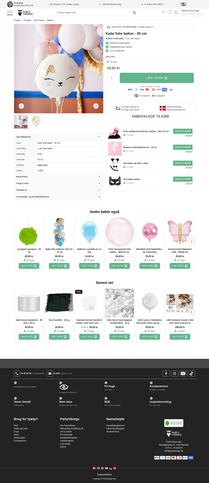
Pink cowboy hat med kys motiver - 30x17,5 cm (146, 131)
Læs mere (110, 56)
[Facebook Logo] (166, 373)
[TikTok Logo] (191, 373)
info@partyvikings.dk (173, 451)
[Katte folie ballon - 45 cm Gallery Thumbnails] (28, 122)
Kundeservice (20, 441)
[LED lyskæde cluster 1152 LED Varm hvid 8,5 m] (180, 337)
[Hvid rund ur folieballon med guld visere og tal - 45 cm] (149, 337)
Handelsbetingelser (69, 438)
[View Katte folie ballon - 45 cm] (21, 122)
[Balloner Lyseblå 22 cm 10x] (89, 266)
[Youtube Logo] (183, 373)
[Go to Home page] (25, 13)
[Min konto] (163, 12)
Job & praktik (66, 431)
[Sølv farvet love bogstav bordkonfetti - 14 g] (119, 337)
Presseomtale (66, 434)
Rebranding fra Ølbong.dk (71, 428)
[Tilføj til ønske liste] (99, 28)
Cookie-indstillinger (104, 474)
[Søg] (134, 13)
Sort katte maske (131, 179)
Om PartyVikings (67, 425)
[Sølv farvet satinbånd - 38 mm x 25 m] (29, 337)
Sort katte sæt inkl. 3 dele (135, 163)
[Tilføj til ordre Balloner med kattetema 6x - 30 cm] (183, 147)
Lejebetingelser (67, 441)
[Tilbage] (21, 106)
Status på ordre (21, 428)
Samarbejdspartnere (115, 425)
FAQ (16, 425)
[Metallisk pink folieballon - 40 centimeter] (149, 266)
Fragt (16, 431)
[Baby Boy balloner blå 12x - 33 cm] (59, 266)
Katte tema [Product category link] (42, 165)
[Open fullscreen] (58, 68)
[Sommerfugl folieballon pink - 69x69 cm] (180, 266)
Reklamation (19, 438)
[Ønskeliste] (169, 12)
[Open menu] (10, 12)
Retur (16, 434)
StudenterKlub (112, 431)
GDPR (63, 447)
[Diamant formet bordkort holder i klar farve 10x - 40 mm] (89, 337)
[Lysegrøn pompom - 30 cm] (29, 266)
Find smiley (65, 444)
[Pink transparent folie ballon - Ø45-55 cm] (119, 266)
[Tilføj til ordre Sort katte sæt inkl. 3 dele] (183, 163)
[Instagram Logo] (174, 373)
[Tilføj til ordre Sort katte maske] (183, 179)
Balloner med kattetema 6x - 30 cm (140, 147)
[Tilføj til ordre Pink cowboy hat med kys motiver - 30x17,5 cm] (183, 131)
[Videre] (96, 106)
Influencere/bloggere (115, 428)
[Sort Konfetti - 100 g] (59, 337)
